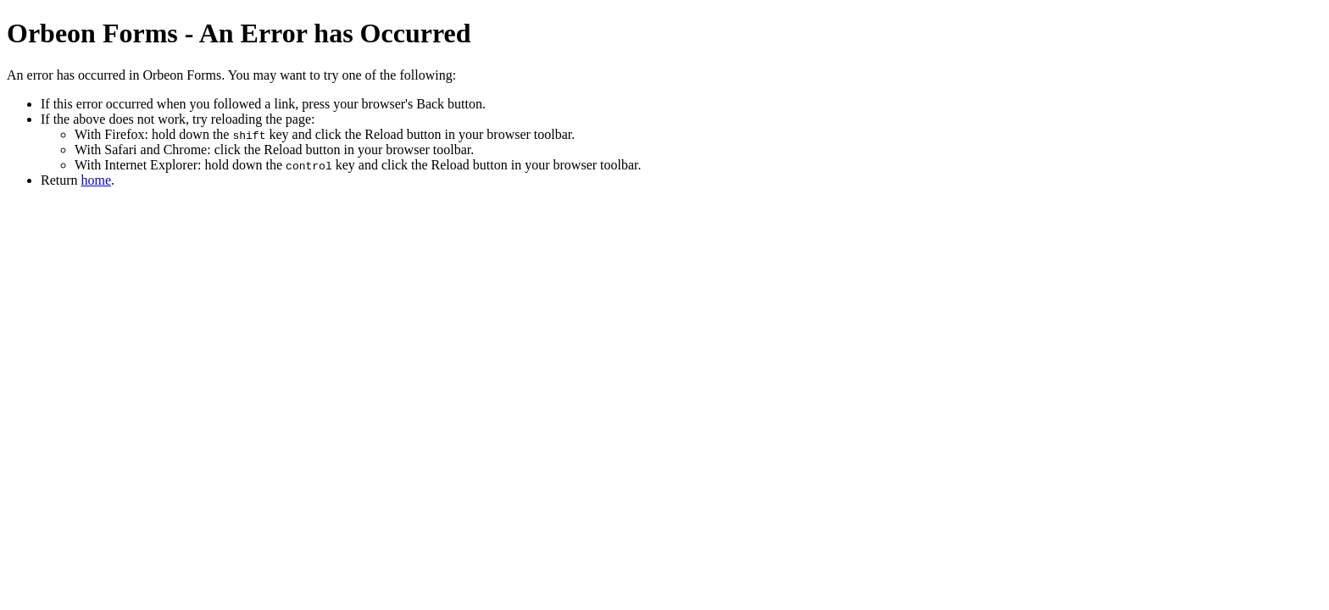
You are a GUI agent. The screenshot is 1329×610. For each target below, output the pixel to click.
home (96, 180)
